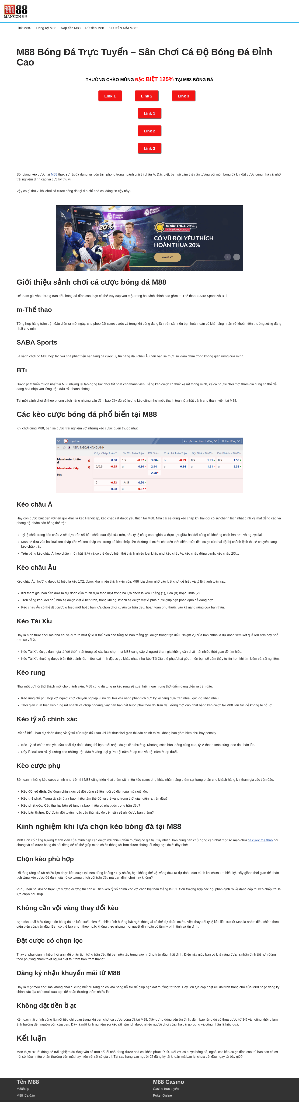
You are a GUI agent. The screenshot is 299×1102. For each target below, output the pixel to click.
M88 (53, 174)
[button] (30, 28)
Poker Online (162, 1087)
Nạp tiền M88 (70, 28)
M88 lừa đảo (26, 1087)
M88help (23, 1080)
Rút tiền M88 (94, 28)
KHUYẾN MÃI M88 (121, 28)
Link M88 (23, 28)
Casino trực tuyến (166, 1080)
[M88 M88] (15, 11)
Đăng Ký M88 (46, 28)
